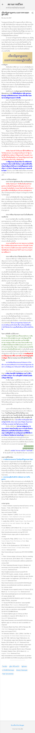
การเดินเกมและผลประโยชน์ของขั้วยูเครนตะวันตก (18, 459)
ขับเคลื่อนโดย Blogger (17, 725)
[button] (32, 13)
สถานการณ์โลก (15, 4)
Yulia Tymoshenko (7, 674)
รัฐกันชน (24, 666)
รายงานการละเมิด (17, 729)
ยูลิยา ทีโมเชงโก (14, 666)
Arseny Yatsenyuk (21, 670)
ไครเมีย (4, 666)
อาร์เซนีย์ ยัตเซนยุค (8, 670)
